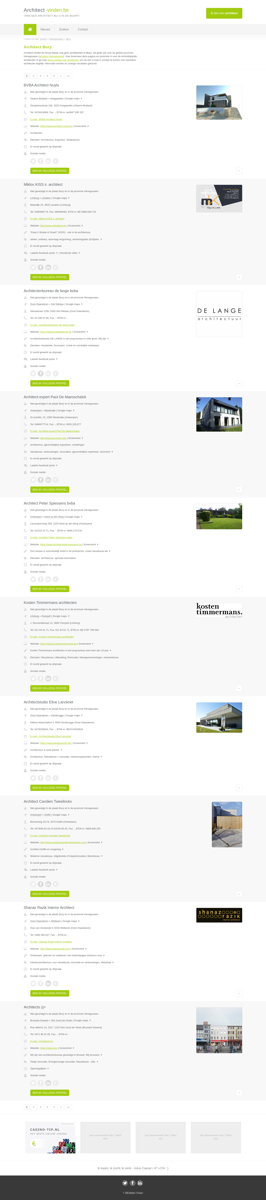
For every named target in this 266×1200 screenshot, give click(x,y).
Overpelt (46, 616)
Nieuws (45, 29)
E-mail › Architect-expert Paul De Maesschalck (55, 431)
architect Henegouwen (51, 56)
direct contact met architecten (63, 60)
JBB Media (130, 1193)
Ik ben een (224, 13)
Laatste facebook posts (44, 253)
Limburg (34, 198)
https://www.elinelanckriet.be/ (55, 743)
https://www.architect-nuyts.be (56, 126)
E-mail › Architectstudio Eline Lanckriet (50, 736)
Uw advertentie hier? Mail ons (105, 1137)
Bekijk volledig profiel (50, 170)
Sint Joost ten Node (61, 1020)
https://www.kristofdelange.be (55, 331)
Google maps (74, 98)
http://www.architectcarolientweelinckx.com (63, 842)
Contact (83, 29)
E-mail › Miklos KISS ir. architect (47, 218)
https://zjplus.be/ (48, 1048)
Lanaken (46, 198)
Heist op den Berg (54, 516)
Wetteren (56, 921)
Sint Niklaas (57, 304)
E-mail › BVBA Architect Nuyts (46, 119)
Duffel (47, 814)
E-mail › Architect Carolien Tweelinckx (50, 835)
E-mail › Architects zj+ (41, 1041)
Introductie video (70, 253)
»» (68, 75)
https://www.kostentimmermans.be (58, 643)
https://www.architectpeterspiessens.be (61, 544)
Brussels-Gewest (39, 1020)
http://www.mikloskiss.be (53, 225)
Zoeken (64, 29)
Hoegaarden (56, 98)
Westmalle (49, 410)
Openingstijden (39, 1068)
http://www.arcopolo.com (53, 438)
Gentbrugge (57, 715)
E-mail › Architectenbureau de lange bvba (52, 325)
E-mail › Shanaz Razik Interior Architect (51, 941)
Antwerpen (36, 410)
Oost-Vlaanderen (39, 304)
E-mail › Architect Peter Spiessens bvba (51, 537)
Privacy (140, 1193)
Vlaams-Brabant (38, 98)
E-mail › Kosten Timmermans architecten (52, 636)
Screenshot (81, 126)
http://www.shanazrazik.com (55, 948)
